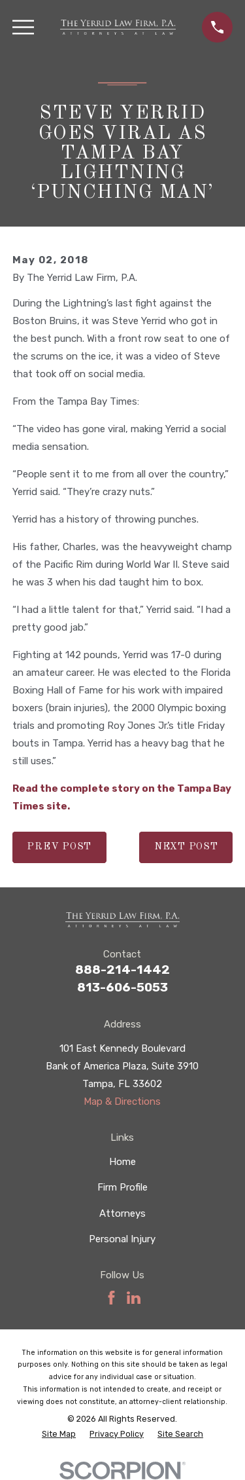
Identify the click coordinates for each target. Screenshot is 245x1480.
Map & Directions (122, 1101)
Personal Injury (122, 1239)
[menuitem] (59, 1434)
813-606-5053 (122, 987)
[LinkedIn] (133, 1297)
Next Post (186, 847)
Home (122, 1162)
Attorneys (122, 1213)
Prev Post (59, 847)
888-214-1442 (122, 969)
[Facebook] (111, 1297)
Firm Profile (122, 1187)
